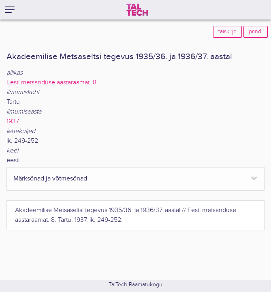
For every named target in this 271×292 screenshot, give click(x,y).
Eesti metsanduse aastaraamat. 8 (51, 82)
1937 (12, 121)
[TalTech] (137, 9)
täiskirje (227, 31)
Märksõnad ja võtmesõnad (50, 178)
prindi (255, 31)
